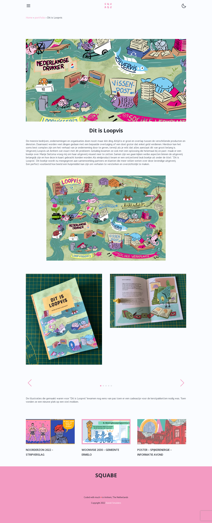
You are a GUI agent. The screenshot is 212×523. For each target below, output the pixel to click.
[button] (100, 385)
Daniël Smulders (113, 503)
